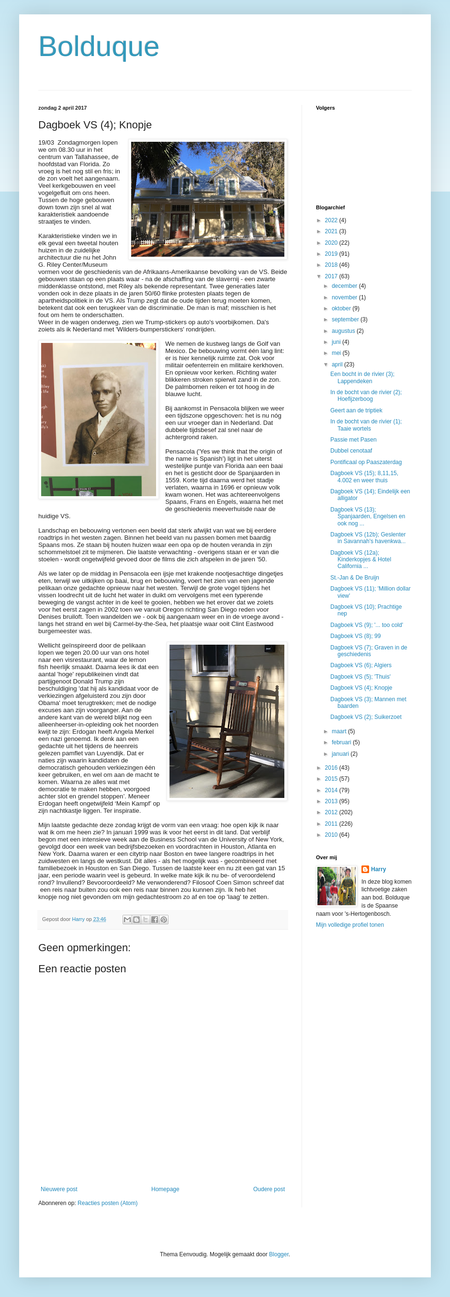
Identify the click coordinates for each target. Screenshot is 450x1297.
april (338, 364)
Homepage (165, 1189)
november (345, 297)
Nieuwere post (59, 1189)
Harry (378, 869)
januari (341, 754)
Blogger (279, 1254)
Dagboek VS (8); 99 (355, 636)
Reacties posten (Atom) (107, 1203)
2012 (332, 812)
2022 (332, 220)
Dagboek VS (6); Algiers (361, 665)
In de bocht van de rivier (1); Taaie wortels (366, 425)
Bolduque (99, 46)
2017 (332, 276)
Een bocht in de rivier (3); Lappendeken (362, 377)
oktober (342, 308)
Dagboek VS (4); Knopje (361, 687)
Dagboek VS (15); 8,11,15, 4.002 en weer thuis (364, 476)
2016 (332, 767)
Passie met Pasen (353, 439)
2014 (332, 790)
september (346, 319)
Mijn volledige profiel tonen (350, 925)
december (345, 286)
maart (340, 731)
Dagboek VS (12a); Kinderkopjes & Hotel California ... (360, 559)
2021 (332, 231)
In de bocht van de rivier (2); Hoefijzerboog (366, 395)
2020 (332, 242)
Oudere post (269, 1189)
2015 (332, 778)
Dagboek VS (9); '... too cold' (366, 625)
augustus (344, 331)
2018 (332, 265)
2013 (332, 801)
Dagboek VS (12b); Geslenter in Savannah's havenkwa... (367, 538)
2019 (332, 253)
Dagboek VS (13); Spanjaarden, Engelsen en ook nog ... (367, 516)
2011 (332, 823)
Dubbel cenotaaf (351, 450)
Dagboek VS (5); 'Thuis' (360, 676)
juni (337, 342)
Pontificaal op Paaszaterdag (366, 462)
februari (342, 742)
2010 (332, 834)
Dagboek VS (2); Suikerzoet (366, 717)
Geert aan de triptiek (356, 410)
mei (337, 353)
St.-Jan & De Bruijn (354, 577)
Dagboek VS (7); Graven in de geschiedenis (368, 651)
